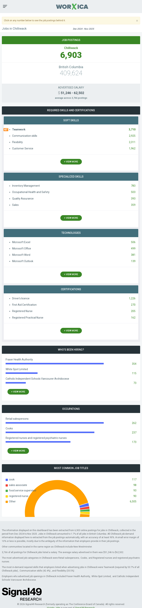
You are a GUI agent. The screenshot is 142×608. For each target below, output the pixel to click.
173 (134, 442)
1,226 (132, 298)
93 (134, 490)
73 (134, 382)
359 (133, 204)
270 (133, 304)
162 (133, 317)
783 (133, 185)
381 (133, 254)
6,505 (133, 501)
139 (133, 261)
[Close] (137, 21)
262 (134, 423)
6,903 (71, 55)
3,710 (132, 129)
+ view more (71, 161)
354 (134, 363)
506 (133, 242)
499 (133, 248)
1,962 (132, 148)
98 (134, 485)
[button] (5, 6)
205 (133, 311)
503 (133, 192)
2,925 (132, 135)
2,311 (132, 142)
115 (134, 373)
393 (133, 198)
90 (134, 496)
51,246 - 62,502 (71, 93)
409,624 (71, 73)
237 (134, 432)
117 (134, 479)
